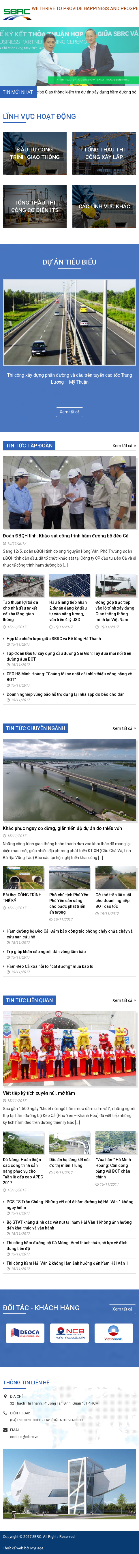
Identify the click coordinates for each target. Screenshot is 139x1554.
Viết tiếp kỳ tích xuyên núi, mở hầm (39, 1093)
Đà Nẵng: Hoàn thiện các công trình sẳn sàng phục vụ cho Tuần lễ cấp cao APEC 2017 (23, 1171)
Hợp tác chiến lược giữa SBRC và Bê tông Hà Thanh (54, 638)
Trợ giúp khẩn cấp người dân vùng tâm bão (46, 951)
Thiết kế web (13, 1548)
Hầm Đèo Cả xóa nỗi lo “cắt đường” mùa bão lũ (50, 966)
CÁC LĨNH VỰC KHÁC (104, 206)
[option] (25, 1333)
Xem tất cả (70, 412)
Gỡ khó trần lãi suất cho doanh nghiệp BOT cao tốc (113, 901)
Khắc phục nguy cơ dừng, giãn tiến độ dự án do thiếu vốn (62, 828)
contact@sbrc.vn (24, 1437)
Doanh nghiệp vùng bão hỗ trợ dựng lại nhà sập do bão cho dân (66, 694)
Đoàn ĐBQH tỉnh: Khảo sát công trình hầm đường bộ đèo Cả (66, 536)
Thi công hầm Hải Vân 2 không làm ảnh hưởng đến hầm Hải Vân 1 (67, 1263)
